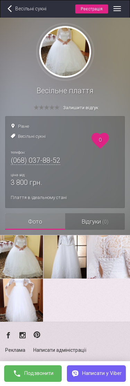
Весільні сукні (32, 136)
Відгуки (95, 221)
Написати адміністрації (59, 350)
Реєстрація (92, 9)
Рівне (23, 126)
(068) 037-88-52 (35, 160)
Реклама (15, 350)
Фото (35, 221)
